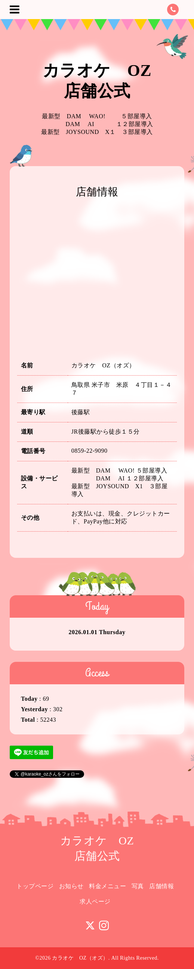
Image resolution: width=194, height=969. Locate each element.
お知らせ (71, 886)
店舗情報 (161, 886)
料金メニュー (107, 886)
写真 (138, 886)
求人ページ (95, 901)
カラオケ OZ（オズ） (80, 958)
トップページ (34, 886)
